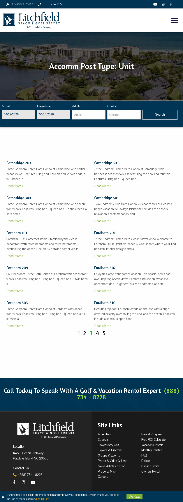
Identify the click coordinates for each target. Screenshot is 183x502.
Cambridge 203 (18, 163)
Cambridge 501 (106, 197)
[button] (174, 20)
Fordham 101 (16, 232)
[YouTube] (155, 4)
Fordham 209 (17, 267)
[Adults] (88, 114)
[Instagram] (163, 4)
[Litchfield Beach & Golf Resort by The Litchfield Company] (31, 20)
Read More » (15, 186)
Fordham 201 (104, 232)
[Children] (124, 114)
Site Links (110, 424)
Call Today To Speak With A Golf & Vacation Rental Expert (91, 394)
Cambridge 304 (18, 197)
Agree (134, 496)
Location (19, 446)
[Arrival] (18, 114)
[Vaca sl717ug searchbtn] (160, 115)
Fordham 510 (104, 302)
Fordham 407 (105, 267)
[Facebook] (171, 4)
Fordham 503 (17, 302)
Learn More (42, 499)
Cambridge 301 (106, 163)
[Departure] (53, 114)
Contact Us (21, 468)
